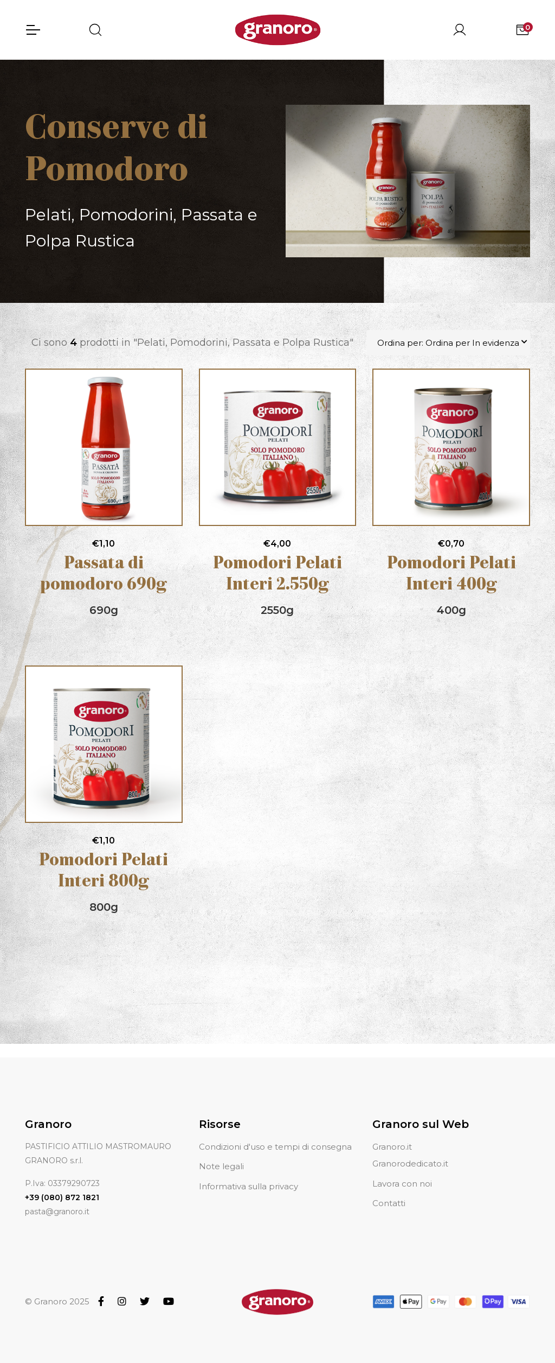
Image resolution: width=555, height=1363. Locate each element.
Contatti (388, 1203)
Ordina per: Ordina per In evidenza (448, 343)
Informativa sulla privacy (248, 1186)
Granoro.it (392, 1147)
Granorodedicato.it (410, 1163)
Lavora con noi (402, 1183)
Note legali (221, 1166)
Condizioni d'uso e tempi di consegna (275, 1147)
